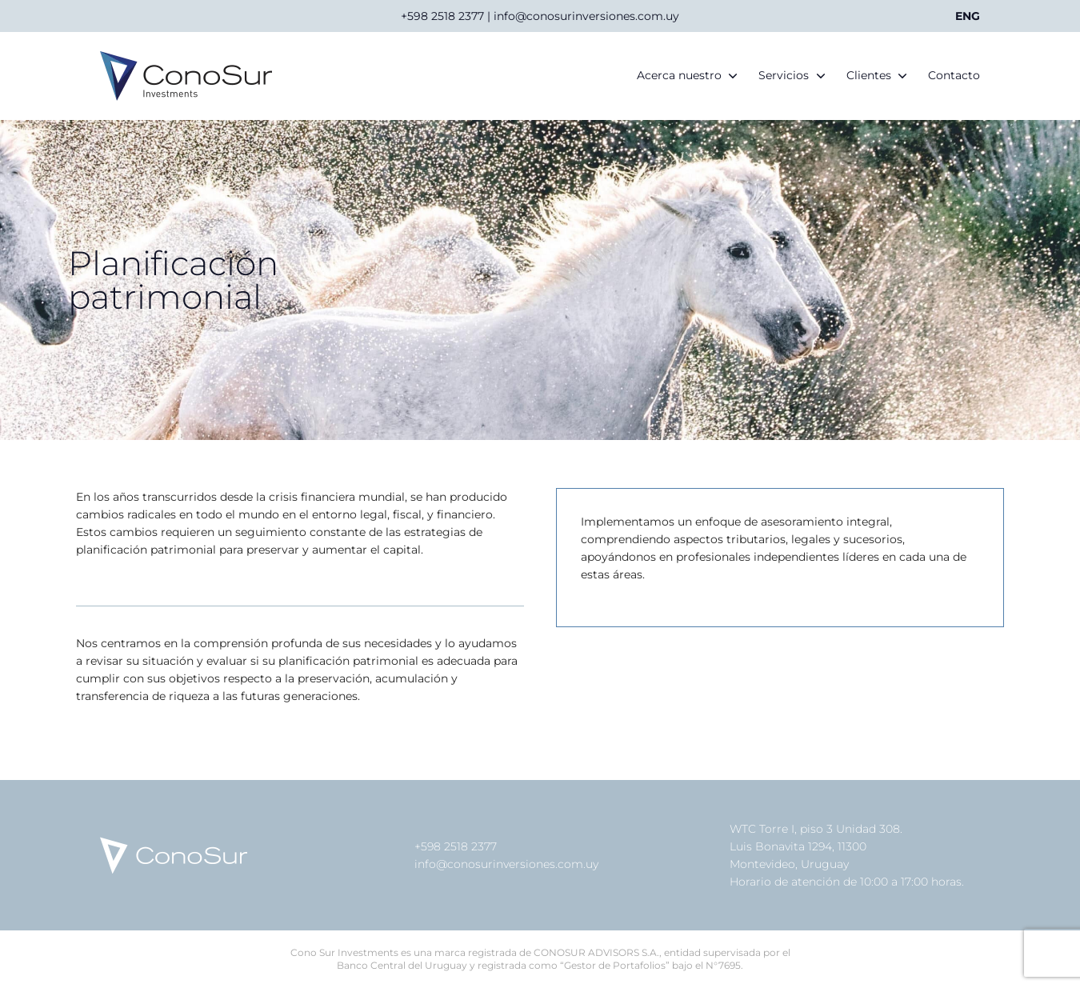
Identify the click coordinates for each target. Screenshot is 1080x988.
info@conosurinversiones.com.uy (506, 864)
